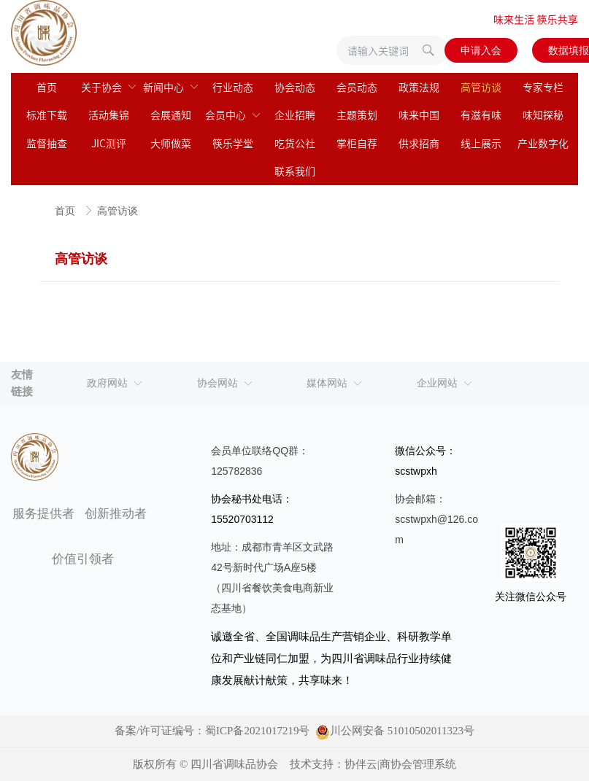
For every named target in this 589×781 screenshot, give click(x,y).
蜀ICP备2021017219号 (257, 731)
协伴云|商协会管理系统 (400, 764)
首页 (66, 211)
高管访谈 (117, 211)
